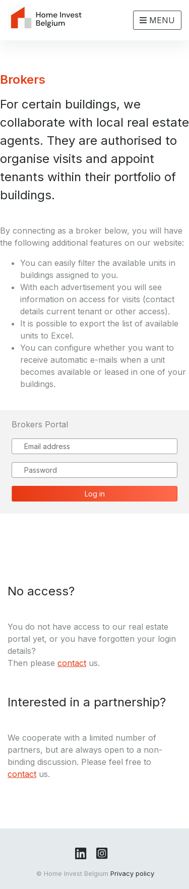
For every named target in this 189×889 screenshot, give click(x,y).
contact (71, 663)
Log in (95, 493)
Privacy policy (132, 873)
